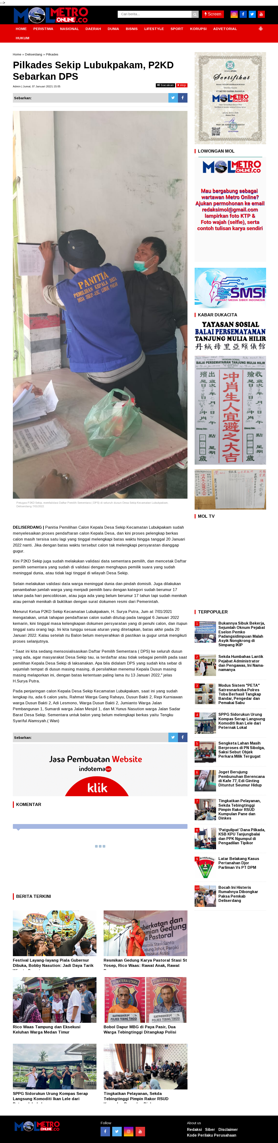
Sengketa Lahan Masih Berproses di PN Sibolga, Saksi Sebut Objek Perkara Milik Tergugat (241, 749)
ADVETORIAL (225, 29)
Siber (210, 1130)
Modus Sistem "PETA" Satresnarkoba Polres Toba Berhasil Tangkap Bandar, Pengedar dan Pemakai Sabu (239, 694)
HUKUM (22, 38)
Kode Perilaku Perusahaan (211, 1135)
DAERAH (93, 29)
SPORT (177, 29)
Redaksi (194, 1130)
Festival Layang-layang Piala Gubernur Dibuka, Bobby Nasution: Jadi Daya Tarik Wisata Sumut (53, 965)
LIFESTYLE (154, 29)
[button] (260, 26)
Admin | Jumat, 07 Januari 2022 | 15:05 (36, 86)
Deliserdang (33, 54)
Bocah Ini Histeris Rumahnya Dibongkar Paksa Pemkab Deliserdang (238, 894)
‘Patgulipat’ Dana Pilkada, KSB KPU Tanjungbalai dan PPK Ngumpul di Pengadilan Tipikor (241, 836)
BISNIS (132, 29)
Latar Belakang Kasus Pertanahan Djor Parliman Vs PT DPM (238, 863)
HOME (21, 29)
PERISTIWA (43, 29)
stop (181, 85)
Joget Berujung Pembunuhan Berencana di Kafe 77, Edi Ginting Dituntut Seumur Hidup (241, 778)
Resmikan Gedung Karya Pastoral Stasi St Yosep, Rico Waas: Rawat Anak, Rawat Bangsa (145, 965)
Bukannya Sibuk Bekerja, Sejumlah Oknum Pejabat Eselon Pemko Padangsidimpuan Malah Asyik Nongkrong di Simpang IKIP (241, 634)
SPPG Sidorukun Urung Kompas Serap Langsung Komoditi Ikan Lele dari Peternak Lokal (50, 1098)
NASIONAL (69, 29)
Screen (213, 14)
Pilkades (52, 54)
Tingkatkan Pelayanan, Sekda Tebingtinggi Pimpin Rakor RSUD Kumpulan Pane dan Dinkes (136, 1098)
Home (17, 54)
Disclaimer (228, 1130)
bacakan (165, 85)
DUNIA (113, 29)
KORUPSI (198, 29)
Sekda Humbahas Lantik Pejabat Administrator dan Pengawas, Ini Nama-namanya (241, 663)
